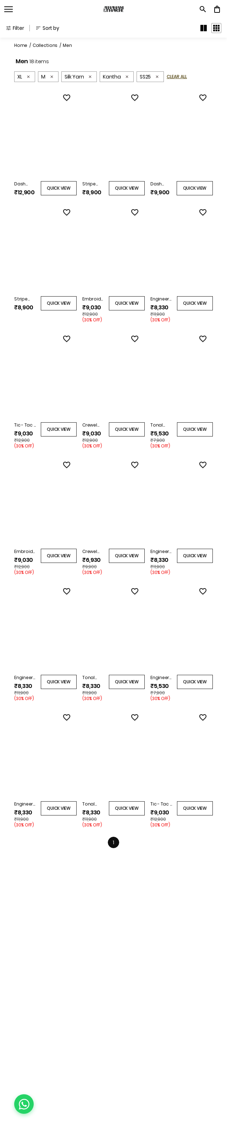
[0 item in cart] (217, 9)
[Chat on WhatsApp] (24, 1104)
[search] (203, 9)
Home (20, 45)
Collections (45, 45)
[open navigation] (8, 9)
